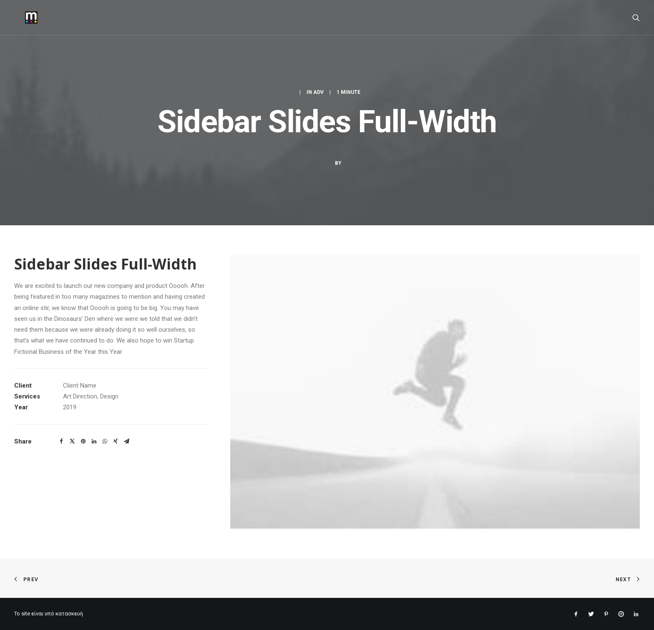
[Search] (636, 17)
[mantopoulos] (20, 17)
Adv (318, 92)
